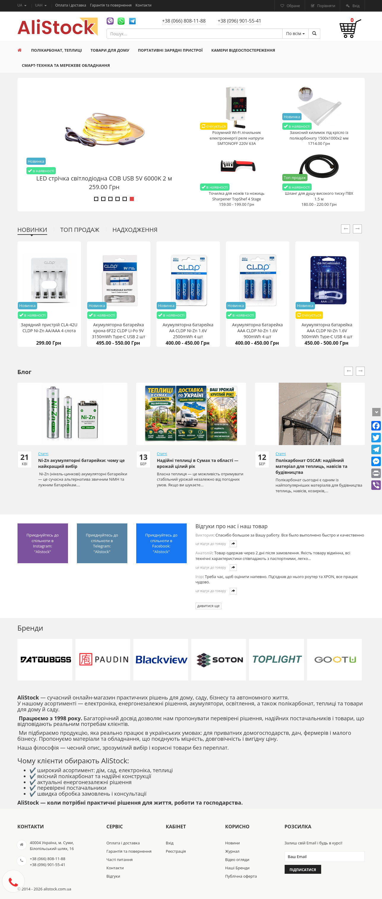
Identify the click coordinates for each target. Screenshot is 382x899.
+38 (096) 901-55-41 (239, 21)
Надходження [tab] (135, 230)
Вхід (355, 5)
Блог (25, 372)
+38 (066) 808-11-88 (184, 21)
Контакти (144, 5)
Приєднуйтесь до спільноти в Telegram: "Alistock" (102, 543)
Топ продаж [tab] (79, 230)
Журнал (232, 851)
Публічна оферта (241, 876)
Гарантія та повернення (111, 5)
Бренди (30, 628)
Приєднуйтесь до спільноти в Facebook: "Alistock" (161, 543)
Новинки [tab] (32, 230)
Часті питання (120, 859)
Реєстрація (176, 851)
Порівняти (325, 5)
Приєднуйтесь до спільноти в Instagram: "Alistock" (42, 543)
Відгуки (113, 876)
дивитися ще (208, 605)
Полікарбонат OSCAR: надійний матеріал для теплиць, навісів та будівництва (312, 466)
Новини (232, 843)
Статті (43, 453)
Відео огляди (237, 859)
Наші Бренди (237, 867)
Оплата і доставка (71, 5)
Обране (293, 5)
